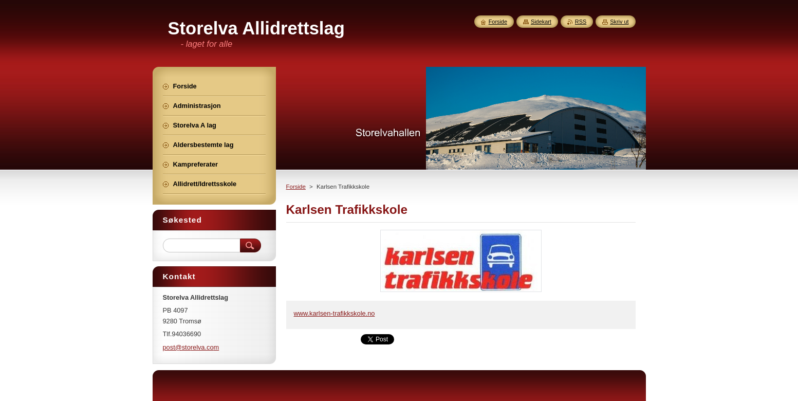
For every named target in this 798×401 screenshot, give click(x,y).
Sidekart (541, 22)
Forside (296, 187)
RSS (580, 22)
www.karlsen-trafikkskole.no (334, 313)
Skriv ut (619, 22)
